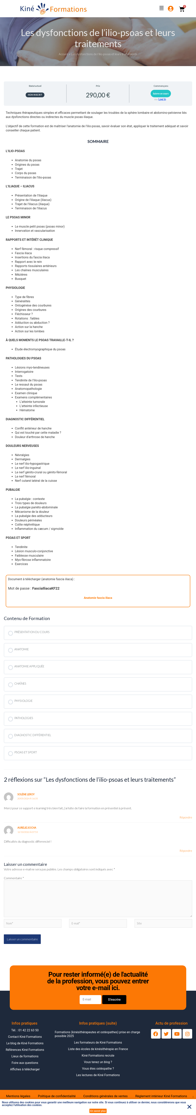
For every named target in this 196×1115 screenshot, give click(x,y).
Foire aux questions (25, 1066)
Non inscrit (35, 94)
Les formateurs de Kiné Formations (98, 1046)
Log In (162, 99)
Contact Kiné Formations (25, 1040)
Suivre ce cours (161, 93)
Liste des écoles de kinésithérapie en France (98, 1052)
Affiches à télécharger (25, 1073)
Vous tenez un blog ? (98, 1065)
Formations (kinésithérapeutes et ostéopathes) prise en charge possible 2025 (97, 1037)
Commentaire (14, 878)
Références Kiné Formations (25, 1053)
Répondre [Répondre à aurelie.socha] (185, 851)
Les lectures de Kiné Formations (98, 1079)
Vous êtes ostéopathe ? (98, 1072)
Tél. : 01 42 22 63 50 (25, 1034)
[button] (189, 1106)
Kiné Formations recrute (98, 1059)
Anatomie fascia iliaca (98, 598)
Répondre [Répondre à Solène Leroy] (185, 817)
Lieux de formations (24, 1060)
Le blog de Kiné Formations (24, 1047)
